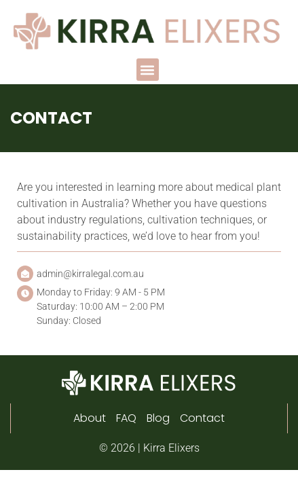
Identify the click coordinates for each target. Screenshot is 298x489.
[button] (147, 69)
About (89, 418)
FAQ (126, 418)
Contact (202, 418)
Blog (158, 418)
